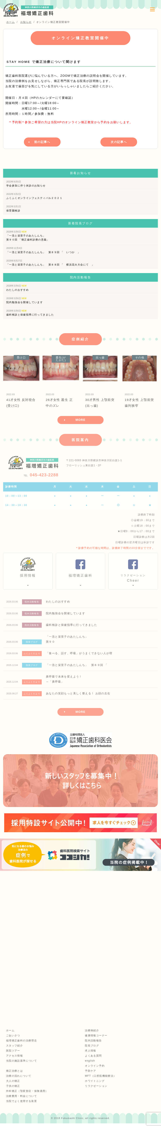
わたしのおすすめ (17, 287)
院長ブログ (92, 1050)
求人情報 (90, 1055)
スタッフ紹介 (14, 1050)
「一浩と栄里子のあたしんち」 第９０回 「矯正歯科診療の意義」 (27, 235)
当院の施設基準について (21, 1065)
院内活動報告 (93, 1044)
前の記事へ (42, 141)
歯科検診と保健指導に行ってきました (30, 312)
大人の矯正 (13, 1085)
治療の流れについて (18, 1080)
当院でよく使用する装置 (21, 1105)
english (90, 1065)
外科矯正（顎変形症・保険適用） (27, 1095)
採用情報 (28, 577)
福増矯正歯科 (80, 577)
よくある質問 (93, 1060)
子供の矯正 (13, 1090)
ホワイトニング (94, 1085)
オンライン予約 (94, 1070)
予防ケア (90, 1075)
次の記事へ (119, 141)
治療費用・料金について (21, 1100)
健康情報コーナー (96, 1039)
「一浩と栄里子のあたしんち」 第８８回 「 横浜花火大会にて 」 (50, 262)
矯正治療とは (14, 1075)
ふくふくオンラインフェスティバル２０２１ (34, 195)
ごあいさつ (13, 1039)
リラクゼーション (96, 1090)
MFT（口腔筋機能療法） (100, 1080)
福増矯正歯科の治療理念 (21, 1044)
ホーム (10, 1034)
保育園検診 (13, 207)
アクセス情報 (14, 1060)
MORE (80, 421)
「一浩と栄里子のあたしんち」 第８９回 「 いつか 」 (43, 249)
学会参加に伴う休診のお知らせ (26, 182)
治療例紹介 (92, 1034)
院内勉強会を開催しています (24, 299)
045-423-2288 (41, 476)
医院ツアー (13, 1055)
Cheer (133, 579)
